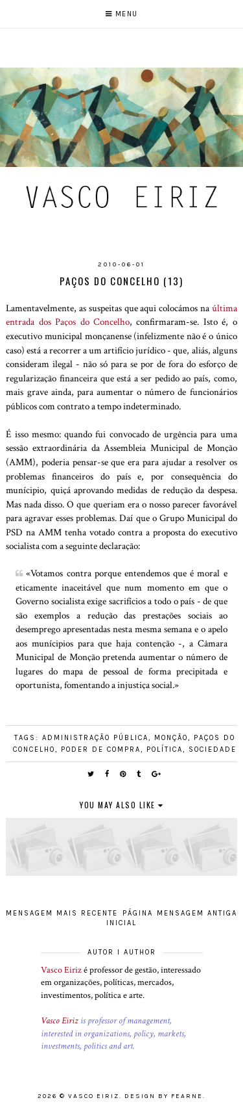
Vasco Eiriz (61, 970)
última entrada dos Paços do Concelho (121, 315)
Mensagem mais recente (62, 913)
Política (164, 749)
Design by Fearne (163, 1096)
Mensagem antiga (197, 913)
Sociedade (213, 749)
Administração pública (95, 738)
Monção (171, 738)
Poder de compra (101, 749)
